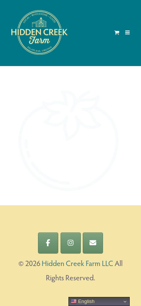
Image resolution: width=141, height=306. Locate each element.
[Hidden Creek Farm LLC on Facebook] (48, 243)
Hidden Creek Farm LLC (77, 264)
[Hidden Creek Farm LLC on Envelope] (93, 243)
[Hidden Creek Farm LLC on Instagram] (71, 243)
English (82, 301)
